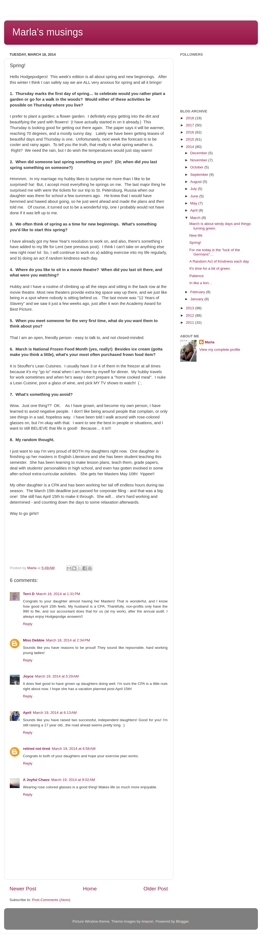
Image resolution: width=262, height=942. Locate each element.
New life (196, 235)
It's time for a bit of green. (210, 268)
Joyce (28, 676)
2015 (190, 139)
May (194, 203)
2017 (190, 125)
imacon (148, 921)
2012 (190, 315)
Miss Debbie (33, 640)
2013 (190, 308)
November (199, 160)
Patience (196, 276)
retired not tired (36, 749)
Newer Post (23, 889)
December (199, 153)
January (197, 299)
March (195, 218)
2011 (190, 322)
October (197, 167)
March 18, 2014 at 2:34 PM (68, 640)
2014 (190, 147)
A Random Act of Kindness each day (219, 261)
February (198, 292)
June (194, 196)
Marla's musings (47, 32)
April (27, 713)
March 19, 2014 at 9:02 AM (73, 780)
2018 (190, 118)
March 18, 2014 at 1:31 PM (58, 594)
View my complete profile (219, 349)
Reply (27, 624)
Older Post (156, 889)
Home (90, 889)
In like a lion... (200, 283)
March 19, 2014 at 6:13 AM (55, 713)
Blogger (182, 921)
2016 (190, 132)
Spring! (195, 242)
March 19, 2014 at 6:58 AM (74, 749)
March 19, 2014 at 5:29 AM (57, 676)
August (196, 182)
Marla (209, 342)
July (194, 189)
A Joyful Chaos (36, 780)
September (199, 175)
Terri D (29, 594)
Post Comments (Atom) (51, 900)
